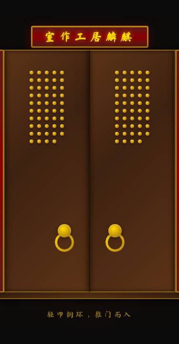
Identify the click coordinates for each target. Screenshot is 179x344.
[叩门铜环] (64, 238)
